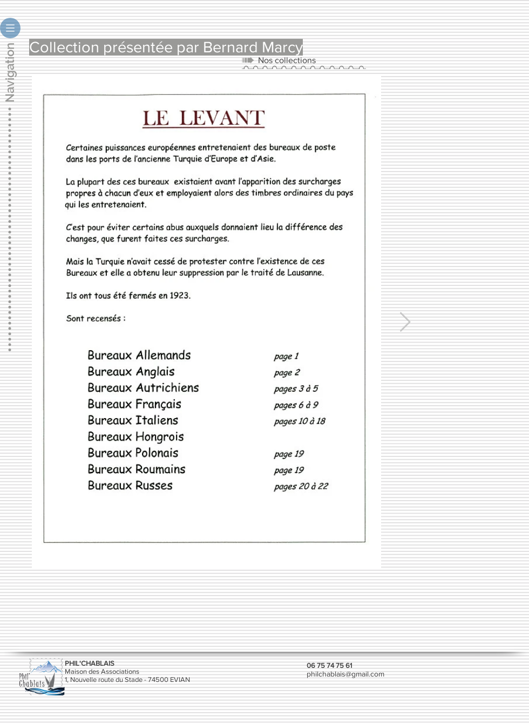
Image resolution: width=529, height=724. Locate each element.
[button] (10, 28)
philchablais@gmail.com (345, 674)
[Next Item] (405, 322)
